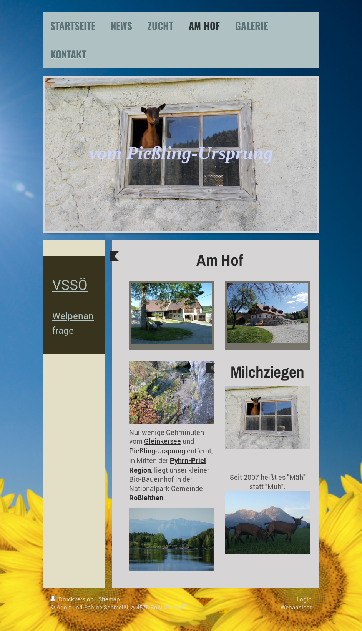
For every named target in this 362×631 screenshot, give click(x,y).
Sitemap (109, 599)
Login (304, 599)
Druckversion (72, 599)
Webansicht (296, 607)
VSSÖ (70, 284)
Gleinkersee (162, 441)
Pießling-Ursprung (157, 450)
